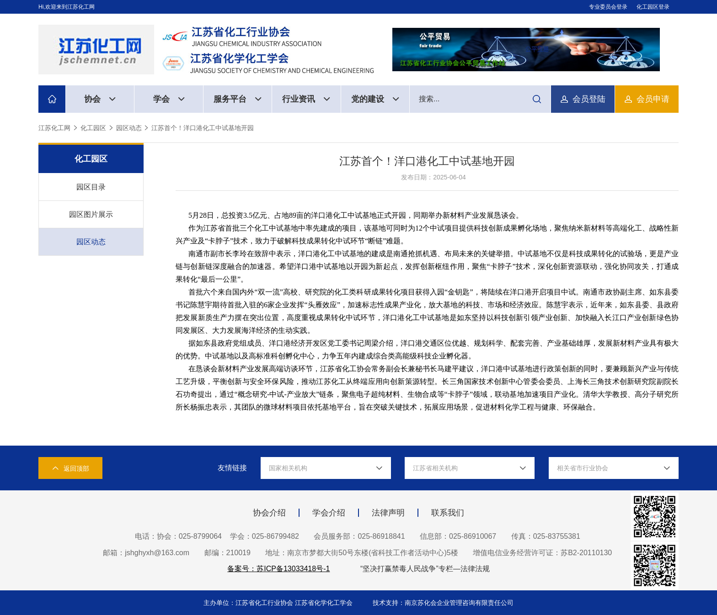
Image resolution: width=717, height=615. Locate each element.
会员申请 (653, 99)
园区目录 (91, 187)
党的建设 (375, 99)
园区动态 (129, 127)
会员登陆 (589, 99)
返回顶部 (70, 468)
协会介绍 (269, 513)
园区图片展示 (91, 214)
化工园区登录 (653, 7)
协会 (100, 99)
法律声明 (388, 513)
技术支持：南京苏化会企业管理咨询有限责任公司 (443, 602)
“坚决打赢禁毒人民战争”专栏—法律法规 (425, 569)
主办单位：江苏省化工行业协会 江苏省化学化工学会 (278, 602)
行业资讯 (306, 99)
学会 (169, 99)
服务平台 (238, 99)
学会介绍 (328, 513)
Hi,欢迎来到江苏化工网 (66, 7)
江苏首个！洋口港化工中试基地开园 (202, 127)
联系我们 (447, 513)
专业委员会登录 (608, 7)
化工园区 (93, 127)
